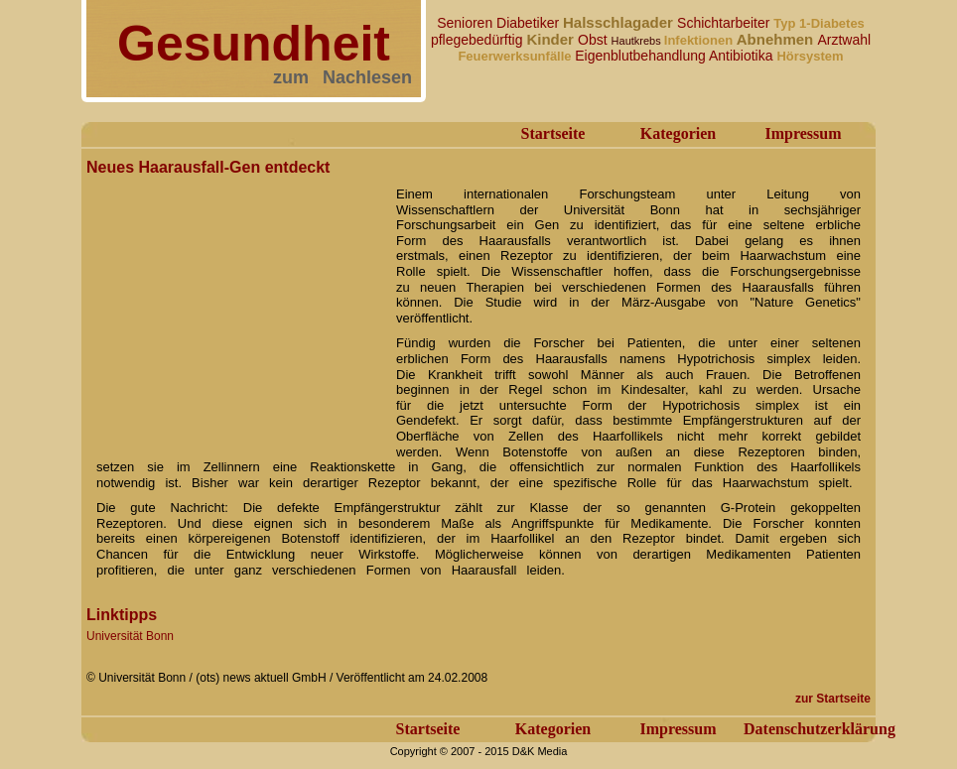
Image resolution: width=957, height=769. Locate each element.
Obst (594, 40)
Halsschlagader (620, 22)
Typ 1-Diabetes (819, 23)
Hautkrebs (638, 41)
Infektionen (700, 40)
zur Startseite (833, 698)
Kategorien (678, 133)
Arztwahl (844, 40)
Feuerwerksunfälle (516, 56)
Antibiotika (742, 56)
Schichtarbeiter (725, 23)
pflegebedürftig (479, 40)
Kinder (552, 39)
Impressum (802, 133)
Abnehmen (777, 39)
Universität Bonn (130, 636)
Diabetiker (529, 23)
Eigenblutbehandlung (642, 56)
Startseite (553, 133)
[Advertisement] (235, 306)
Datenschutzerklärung (819, 728)
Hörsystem (809, 56)
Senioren (466, 23)
